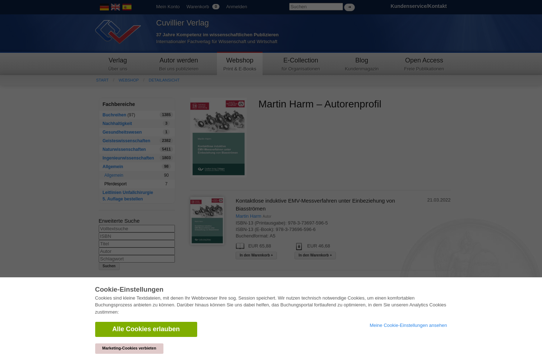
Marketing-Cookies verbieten (129, 348)
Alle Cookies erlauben (146, 329)
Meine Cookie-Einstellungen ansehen (408, 325)
